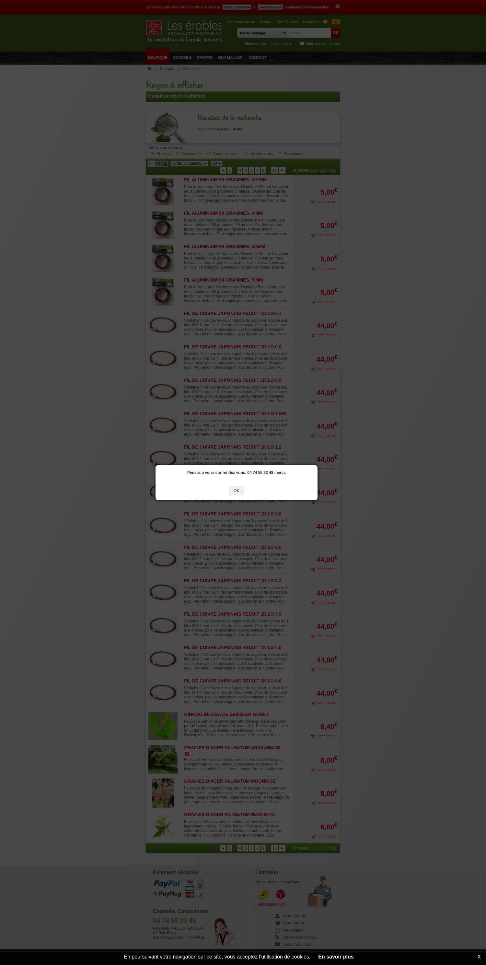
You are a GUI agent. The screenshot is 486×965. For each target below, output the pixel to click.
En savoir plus (335, 956)
